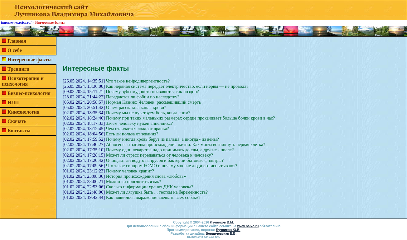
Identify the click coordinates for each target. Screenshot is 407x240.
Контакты (19, 130)
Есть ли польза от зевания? (132, 133)
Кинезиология (23, 112)
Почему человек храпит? (130, 170)
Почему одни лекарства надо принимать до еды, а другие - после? (170, 149)
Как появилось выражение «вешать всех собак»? (153, 197)
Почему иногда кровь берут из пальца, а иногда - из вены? (162, 139)
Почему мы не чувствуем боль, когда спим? (148, 112)
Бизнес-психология (29, 93)
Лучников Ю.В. (228, 230)
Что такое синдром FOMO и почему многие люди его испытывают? (171, 165)
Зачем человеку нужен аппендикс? (139, 123)
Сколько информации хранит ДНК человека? (149, 186)
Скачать (17, 121)
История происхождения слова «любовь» (146, 176)
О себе (14, 50)
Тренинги (18, 69)
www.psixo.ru (248, 226)
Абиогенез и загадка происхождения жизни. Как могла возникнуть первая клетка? (185, 144)
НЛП (13, 102)
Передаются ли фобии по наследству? (142, 96)
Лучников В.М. (222, 222)
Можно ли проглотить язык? (133, 181)
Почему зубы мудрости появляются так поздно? (152, 91)
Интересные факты (29, 59)
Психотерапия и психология (23, 81)
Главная (16, 41)
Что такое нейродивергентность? (138, 80)
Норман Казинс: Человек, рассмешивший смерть (153, 102)
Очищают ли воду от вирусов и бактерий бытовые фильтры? (165, 160)
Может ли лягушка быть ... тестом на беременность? (157, 192)
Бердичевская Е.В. (221, 233)
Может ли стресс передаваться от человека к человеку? (159, 155)
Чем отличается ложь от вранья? (137, 128)
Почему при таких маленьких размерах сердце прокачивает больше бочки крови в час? (190, 117)
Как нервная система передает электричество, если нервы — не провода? (177, 86)
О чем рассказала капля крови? (136, 107)
